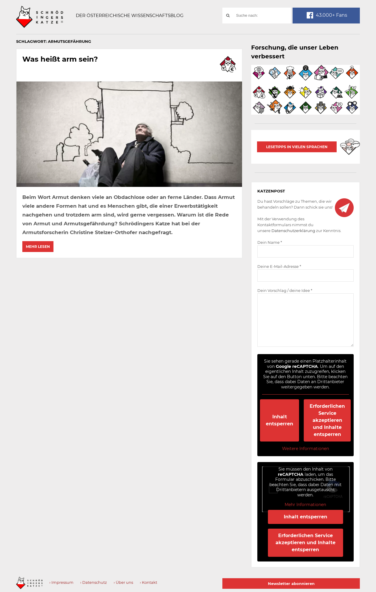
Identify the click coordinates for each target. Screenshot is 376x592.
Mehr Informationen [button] (305, 504)
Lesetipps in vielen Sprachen (297, 147)
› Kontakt (148, 582)
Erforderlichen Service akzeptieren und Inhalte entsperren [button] (327, 420)
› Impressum (61, 582)
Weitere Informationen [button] (305, 448)
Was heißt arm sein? (60, 59)
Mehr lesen (38, 246)
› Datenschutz (93, 582)
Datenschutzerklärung (293, 230)
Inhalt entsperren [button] (279, 420)
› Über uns (123, 582)
